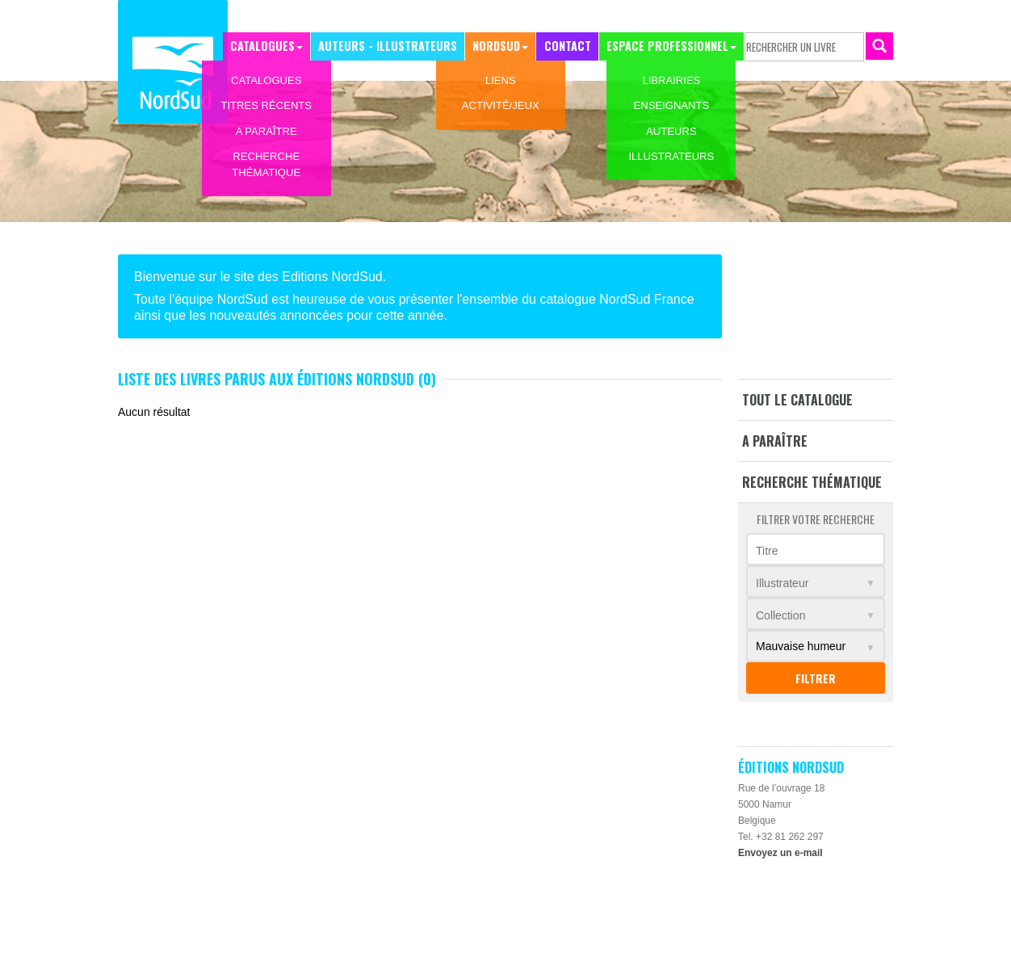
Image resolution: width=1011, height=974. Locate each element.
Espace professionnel (667, 45)
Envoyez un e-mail (780, 853)
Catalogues (271, 45)
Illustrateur (782, 583)
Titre (767, 550)
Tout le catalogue (797, 399)
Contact (569, 45)
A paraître (775, 441)
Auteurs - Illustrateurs (393, 45)
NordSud (499, 45)
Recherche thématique (812, 482)
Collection (780, 615)
